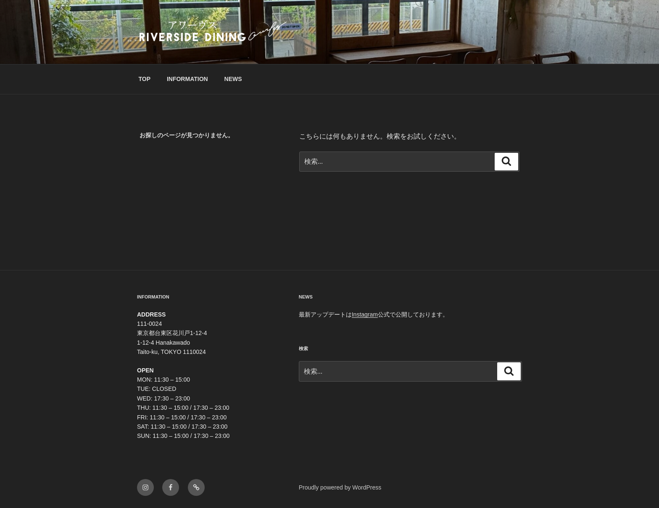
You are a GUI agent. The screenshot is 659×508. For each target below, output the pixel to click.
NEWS (233, 79)
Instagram (365, 314)
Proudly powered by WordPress (340, 487)
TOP (145, 79)
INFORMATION (187, 79)
